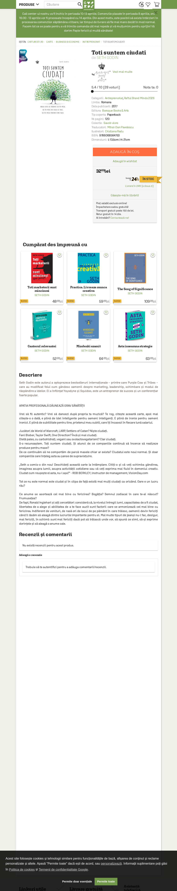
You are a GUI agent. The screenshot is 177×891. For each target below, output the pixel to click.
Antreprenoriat (91, 42)
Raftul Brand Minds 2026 (139, 98)
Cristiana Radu (114, 131)
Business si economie (67, 42)
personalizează (111, 863)
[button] (63, 4)
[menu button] (30, 4)
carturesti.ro (35, 42)
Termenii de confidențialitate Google (63, 869)
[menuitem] (140, 4)
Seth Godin (107, 57)
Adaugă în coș (124, 152)
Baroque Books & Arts (115, 110)
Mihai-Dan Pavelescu (120, 127)
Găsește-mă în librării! (125, 195)
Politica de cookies (22, 869)
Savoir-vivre (110, 123)
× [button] (155, 12)
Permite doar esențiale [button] (77, 881)
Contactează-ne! (119, 217)
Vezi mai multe (111, 72)
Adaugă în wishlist (125, 161)
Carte (49, 42)
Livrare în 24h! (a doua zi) (139, 186)
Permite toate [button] (106, 881)
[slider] (124, 91)
